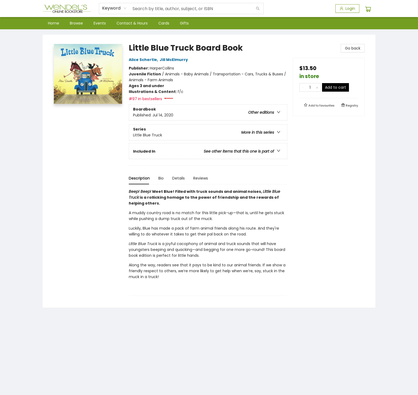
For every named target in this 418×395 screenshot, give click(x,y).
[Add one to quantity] (317, 87)
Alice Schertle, (144, 59)
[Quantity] (310, 87)
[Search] (257, 8)
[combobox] (114, 8)
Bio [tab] (161, 178)
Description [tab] (139, 178)
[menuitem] (54, 23)
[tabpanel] (208, 242)
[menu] (209, 23)
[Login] (347, 8)
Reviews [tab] (200, 178)
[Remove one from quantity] (303, 87)
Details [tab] (178, 178)
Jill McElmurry (175, 59)
